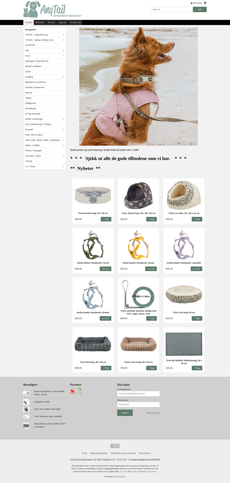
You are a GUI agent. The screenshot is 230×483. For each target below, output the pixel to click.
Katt (27, 50)
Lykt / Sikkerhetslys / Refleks (38, 124)
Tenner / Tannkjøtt (33, 150)
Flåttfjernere (30, 103)
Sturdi (28, 71)
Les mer (124, 472)
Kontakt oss (75, 22)
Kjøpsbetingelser (99, 453)
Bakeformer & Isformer (35, 82)
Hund (27, 56)
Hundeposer (30, 108)
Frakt (84, 453)
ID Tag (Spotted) (32, 114)
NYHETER (30, 45)
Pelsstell (29, 129)
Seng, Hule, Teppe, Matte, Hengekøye (42, 140)
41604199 (121, 460)
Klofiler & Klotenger (34, 119)
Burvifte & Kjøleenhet (35, 87)
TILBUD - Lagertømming (36, 35)
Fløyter (28, 98)
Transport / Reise (33, 156)
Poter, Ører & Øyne (34, 135)
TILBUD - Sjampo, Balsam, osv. (39, 40)
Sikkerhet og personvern (123, 453)
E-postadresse (123, 389)
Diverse (28, 92)
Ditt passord (122, 400)
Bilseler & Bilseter (33, 66)
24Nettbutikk (120, 477)
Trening (28, 161)
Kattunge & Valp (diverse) (37, 61)
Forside (28, 22)
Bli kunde (40, 22)
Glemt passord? (153, 413)
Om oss (51, 22)
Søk (200, 9)
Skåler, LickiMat (32, 145)
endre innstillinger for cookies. (144, 472)
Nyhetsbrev (145, 453)
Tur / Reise (30, 166)
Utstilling (29, 77)
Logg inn (62, 22)
